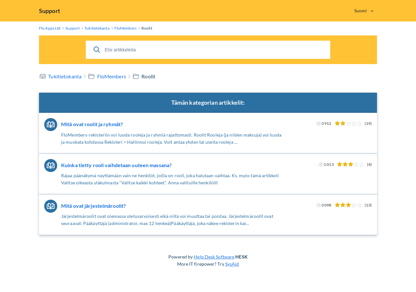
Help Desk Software (214, 256)
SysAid (232, 264)
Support (49, 10)
